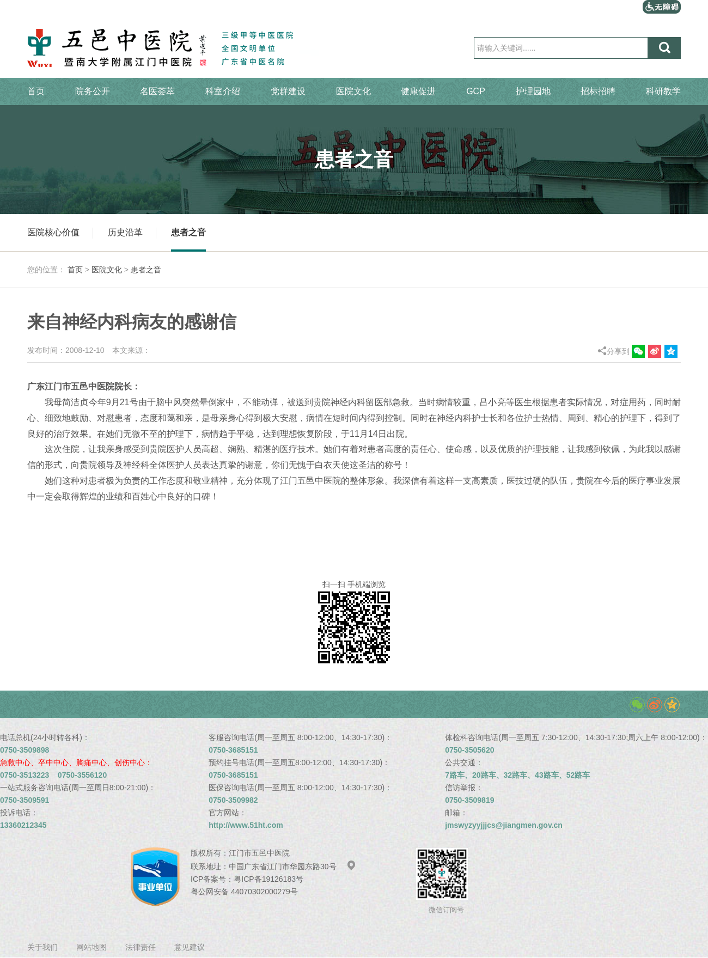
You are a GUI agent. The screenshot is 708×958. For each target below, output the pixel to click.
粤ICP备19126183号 (268, 879)
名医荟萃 (157, 91)
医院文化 (353, 91)
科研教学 (663, 91)
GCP (475, 91)
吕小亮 (492, 402)
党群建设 (288, 91)
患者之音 (188, 232)
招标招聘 (598, 91)
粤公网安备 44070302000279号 (244, 891)
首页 (36, 91)
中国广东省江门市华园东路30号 (292, 866)
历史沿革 (125, 232)
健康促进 (418, 91)
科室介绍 (222, 91)
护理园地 (533, 91)
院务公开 (92, 91)
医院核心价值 (53, 232)
